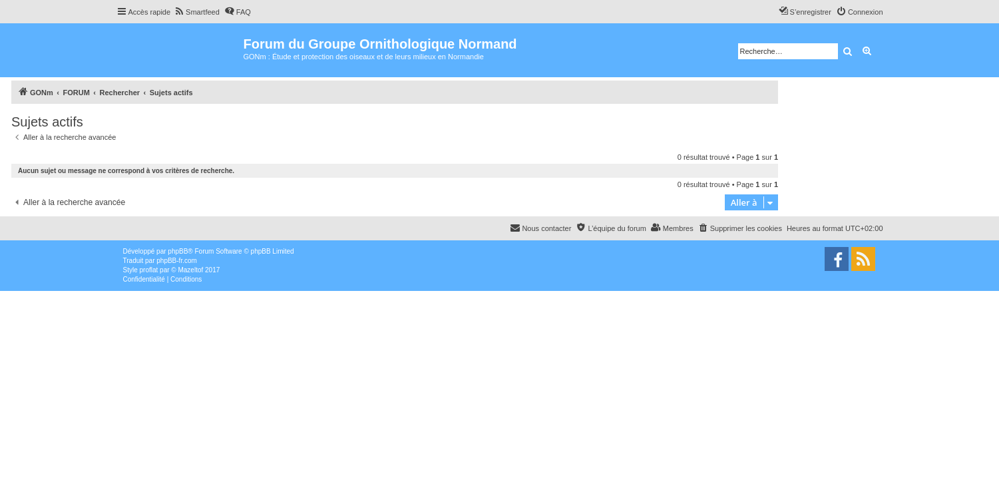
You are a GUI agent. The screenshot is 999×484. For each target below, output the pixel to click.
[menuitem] (197, 12)
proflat (149, 270)
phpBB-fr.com (176, 260)
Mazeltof (190, 270)
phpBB (178, 251)
